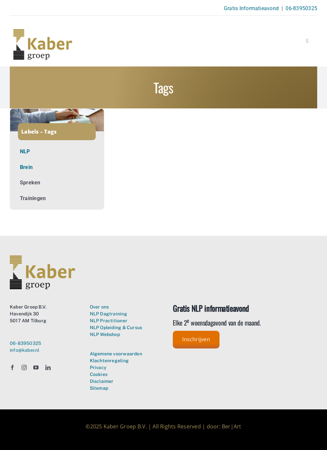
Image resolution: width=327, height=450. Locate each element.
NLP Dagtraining (108, 313)
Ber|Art (231, 426)
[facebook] (12, 367)
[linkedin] (48, 367)
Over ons (99, 306)
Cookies (98, 374)
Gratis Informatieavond (251, 8)
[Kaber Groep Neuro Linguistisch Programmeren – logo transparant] (42, 31)
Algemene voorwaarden (116, 353)
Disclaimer (102, 381)
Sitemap (99, 388)
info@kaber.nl (25, 350)
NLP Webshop (105, 334)
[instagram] (24, 367)
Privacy (98, 367)
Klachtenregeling (109, 360)
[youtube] (36, 367)
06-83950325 (301, 8)
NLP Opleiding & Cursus (116, 327)
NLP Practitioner (108, 320)
